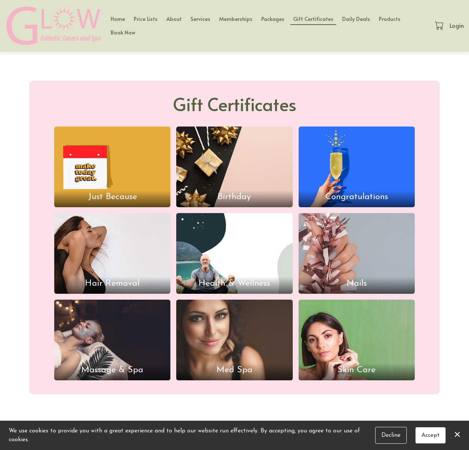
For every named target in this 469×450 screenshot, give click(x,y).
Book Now (123, 32)
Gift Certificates (313, 18)
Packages (272, 18)
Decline (390, 435)
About (174, 18)
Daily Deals (356, 18)
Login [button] (457, 25)
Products (389, 18)
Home (118, 18)
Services (200, 18)
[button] (440, 25)
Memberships (235, 18)
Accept (430, 435)
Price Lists (146, 18)
